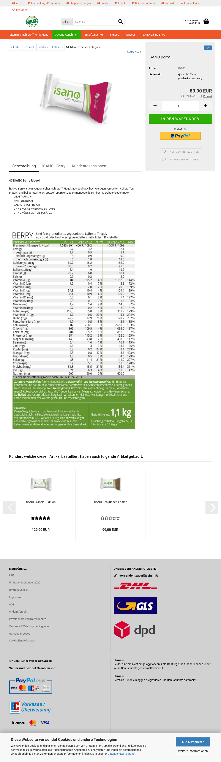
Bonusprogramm (143, 3)
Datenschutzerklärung (120, 753)
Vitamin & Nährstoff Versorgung (28, 34)
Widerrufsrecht (18, 611)
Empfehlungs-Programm (44, 3)
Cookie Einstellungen (22, 640)
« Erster (15, 47)
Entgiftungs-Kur (94, 34)
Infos (16, 3)
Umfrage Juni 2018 (20, 589)
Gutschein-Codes (19, 633)
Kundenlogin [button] (189, 3)
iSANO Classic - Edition (40, 502)
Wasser (130, 34)
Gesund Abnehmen (66, 34)
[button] (155, 106)
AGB (11, 604)
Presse (102, 3)
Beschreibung (24, 166)
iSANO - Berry (53, 166)
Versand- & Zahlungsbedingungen (29, 626)
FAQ (11, 575)
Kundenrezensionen (89, 166)
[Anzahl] (180, 106)
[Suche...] (67, 21)
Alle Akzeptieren (193, 742)
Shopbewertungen (78, 3)
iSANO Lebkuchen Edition (110, 502)
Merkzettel (20, 9)
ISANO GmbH (134, 52)
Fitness (114, 34)
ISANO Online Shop (153, 34)
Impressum (16, 597)
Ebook (120, 3)
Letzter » (57, 47)
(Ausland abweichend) (190, 78)
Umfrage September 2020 (24, 582)
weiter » (43, 47)
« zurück (29, 47)
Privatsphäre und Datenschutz (27, 619)
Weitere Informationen (193, 751)
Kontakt (167, 3)
